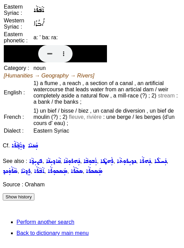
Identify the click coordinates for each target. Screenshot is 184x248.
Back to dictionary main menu (53, 233)
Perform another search (45, 222)
